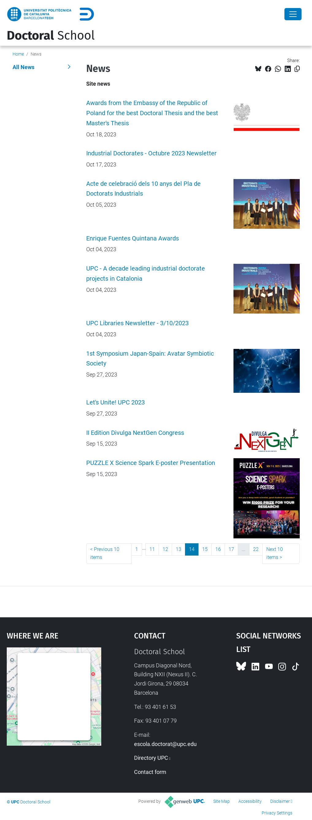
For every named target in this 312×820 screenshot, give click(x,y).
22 (256, 549)
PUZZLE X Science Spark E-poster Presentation (150, 463)
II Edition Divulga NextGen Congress (135, 432)
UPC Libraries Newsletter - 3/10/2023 (137, 323)
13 (178, 549)
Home (18, 54)
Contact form (150, 772)
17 (231, 549)
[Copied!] (297, 68)
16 (218, 549)
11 (152, 549)
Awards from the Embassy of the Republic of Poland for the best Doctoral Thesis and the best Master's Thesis (152, 113)
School (51, 35)
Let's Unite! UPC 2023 (115, 402)
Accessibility (250, 801)
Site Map (221, 801)
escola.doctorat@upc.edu (165, 744)
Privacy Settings (277, 812)
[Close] (293, 14)
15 (205, 549)
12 (165, 549)
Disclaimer (280, 801)
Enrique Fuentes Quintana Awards (132, 238)
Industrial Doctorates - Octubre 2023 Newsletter (151, 153)
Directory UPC (151, 758)
